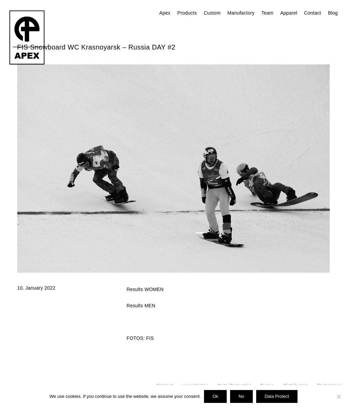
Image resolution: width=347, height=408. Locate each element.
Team (267, 13)
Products (187, 13)
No (241, 396)
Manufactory (240, 13)
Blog (333, 13)
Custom (212, 13)
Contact (312, 13)
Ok (215, 396)
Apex (164, 13)
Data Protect (277, 396)
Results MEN (141, 305)
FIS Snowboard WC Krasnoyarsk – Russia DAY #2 (96, 47)
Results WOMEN (145, 289)
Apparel (288, 13)
